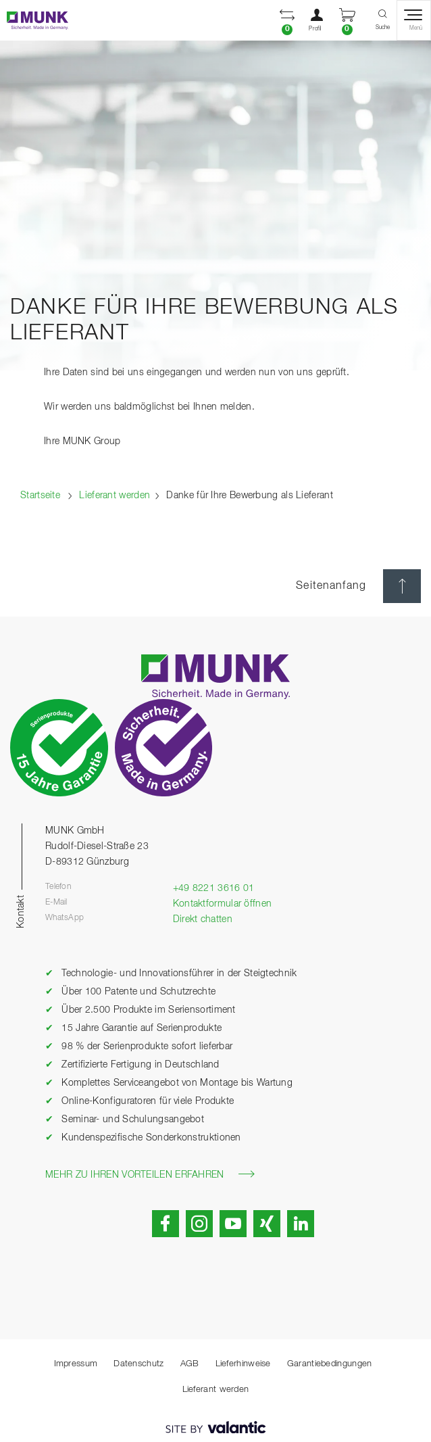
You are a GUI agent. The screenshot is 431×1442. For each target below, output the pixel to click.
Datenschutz (138, 1364)
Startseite (40, 495)
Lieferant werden (114, 495)
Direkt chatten (202, 919)
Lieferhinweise (243, 1364)
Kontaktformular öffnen (222, 904)
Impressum (76, 1364)
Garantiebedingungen (329, 1364)
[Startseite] (34, 20)
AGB (189, 1364)
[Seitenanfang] (402, 586)
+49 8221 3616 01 (214, 888)
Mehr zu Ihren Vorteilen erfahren (150, 1174)
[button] (287, 20)
